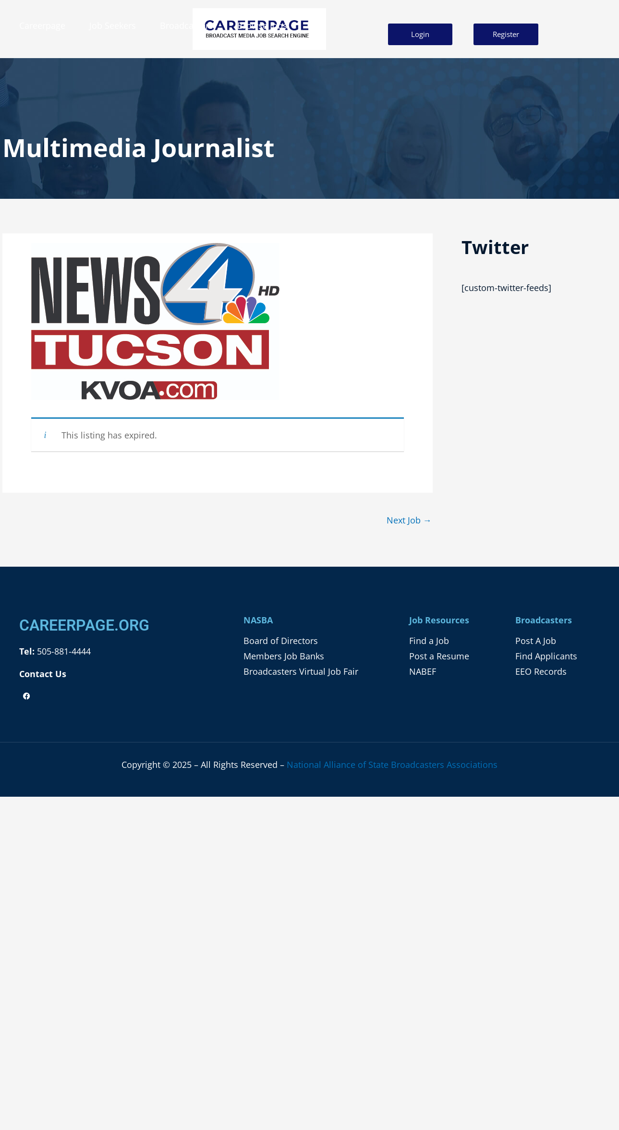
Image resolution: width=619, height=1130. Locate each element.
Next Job (409, 520)
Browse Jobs (262, 25)
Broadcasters (186, 25)
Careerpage (42, 25)
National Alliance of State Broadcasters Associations (392, 764)
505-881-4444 (63, 651)
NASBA (258, 620)
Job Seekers (112, 25)
